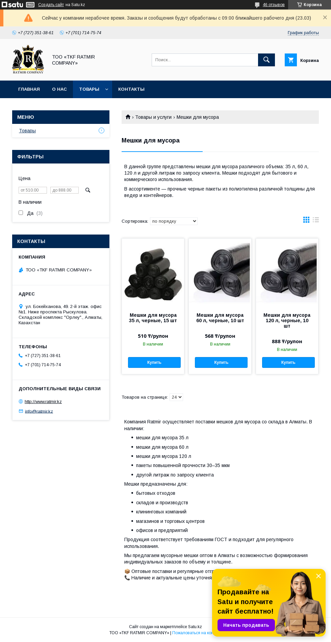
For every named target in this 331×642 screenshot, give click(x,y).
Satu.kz (195, 626)
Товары (89, 89)
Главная (29, 89)
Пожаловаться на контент (197, 632)
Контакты (131, 89)
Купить (154, 362)
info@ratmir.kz (39, 411)
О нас (59, 89)
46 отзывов (274, 4)
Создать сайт (51, 4)
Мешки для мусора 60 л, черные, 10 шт (220, 317)
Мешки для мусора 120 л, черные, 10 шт (286, 320)
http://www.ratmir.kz (43, 401)
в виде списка (316, 221)
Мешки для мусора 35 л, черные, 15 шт (153, 317)
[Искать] (266, 59)
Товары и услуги (153, 117)
